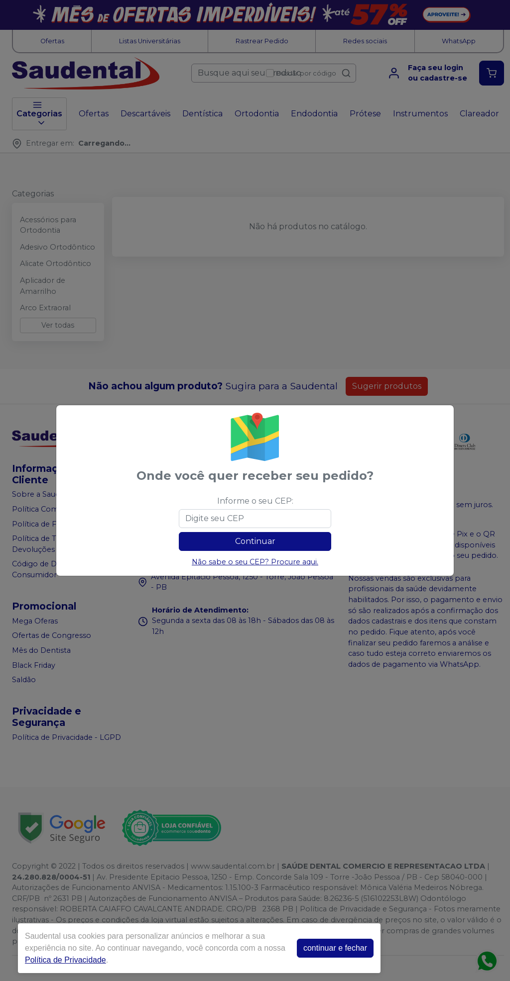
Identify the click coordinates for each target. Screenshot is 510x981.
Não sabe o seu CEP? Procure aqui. (255, 561)
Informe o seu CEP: (255, 501)
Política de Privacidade (65, 960)
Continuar (255, 541)
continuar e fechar (335, 948)
